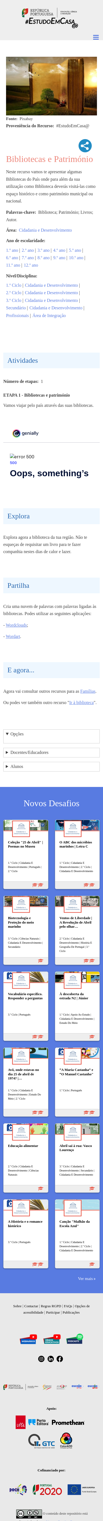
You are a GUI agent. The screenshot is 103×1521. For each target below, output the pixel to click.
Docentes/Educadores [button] (29, 752)
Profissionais (17, 315)
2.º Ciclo (13, 292)
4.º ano (59, 250)
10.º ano (76, 257)
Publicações (71, 1312)
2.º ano (28, 250)
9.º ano (59, 257)
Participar (53, 1312)
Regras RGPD (51, 1306)
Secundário (16, 307)
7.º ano (28, 257)
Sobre (17, 1306)
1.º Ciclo (13, 285)
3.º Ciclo (13, 300)
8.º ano (44, 257)
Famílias (87, 691)
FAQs (68, 1306)
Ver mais (85, 1278)
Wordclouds (16, 625)
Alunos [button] (16, 766)
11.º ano (13, 265)
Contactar (31, 1306)
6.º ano (12, 257)
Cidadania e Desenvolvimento (45, 230)
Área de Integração (49, 315)
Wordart (13, 636)
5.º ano (75, 250)
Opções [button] (17, 734)
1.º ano (12, 250)
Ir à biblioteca (81, 702)
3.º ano (44, 250)
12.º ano (31, 265)
